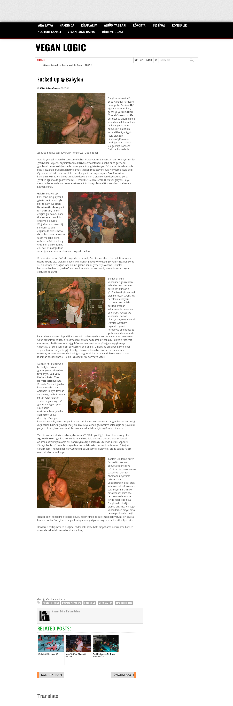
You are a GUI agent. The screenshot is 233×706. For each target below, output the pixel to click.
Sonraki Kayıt (52, 674)
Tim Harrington (124, 602)
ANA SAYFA (45, 25)
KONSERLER (179, 25)
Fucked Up (90, 602)
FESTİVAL (159, 25)
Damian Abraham (71, 602)
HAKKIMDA (67, 25)
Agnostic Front (51, 602)
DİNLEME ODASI (112, 31)
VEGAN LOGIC (61, 47)
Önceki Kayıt (123, 674)
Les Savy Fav (105, 602)
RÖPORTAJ (139, 25)
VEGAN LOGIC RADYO (81, 31)
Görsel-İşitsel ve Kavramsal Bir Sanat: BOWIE (67, 65)
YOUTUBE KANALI (49, 31)
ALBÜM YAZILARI (115, 25)
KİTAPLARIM (89, 25)
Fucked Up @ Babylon (60, 79)
